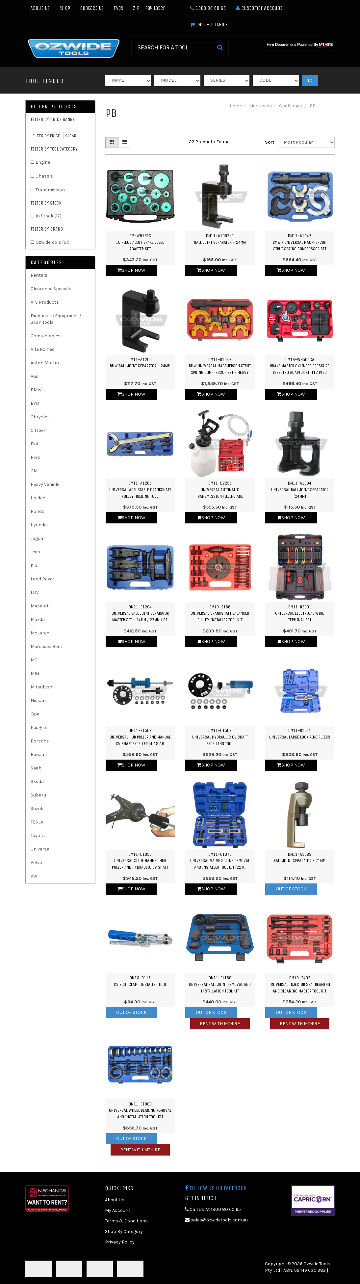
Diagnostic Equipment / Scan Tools (56, 319)
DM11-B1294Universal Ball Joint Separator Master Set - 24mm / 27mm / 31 (140, 613)
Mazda (38, 619)
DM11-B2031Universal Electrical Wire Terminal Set (299, 613)
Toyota (38, 835)
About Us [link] (114, 1200)
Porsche (40, 741)
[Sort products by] (306, 142)
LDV (35, 592)
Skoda (37, 781)
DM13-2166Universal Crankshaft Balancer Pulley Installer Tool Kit (220, 613)
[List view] (124, 142)
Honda (37, 511)
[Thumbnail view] (111, 142)
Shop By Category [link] (124, 1231)
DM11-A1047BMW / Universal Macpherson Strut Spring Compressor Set (299, 242)
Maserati (40, 606)
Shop (65, 8)
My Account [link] (117, 1210)
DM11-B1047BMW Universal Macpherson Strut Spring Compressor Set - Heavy (220, 366)
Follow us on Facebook (215, 1188)
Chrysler (40, 417)
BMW (36, 390)
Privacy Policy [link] (120, 1242)
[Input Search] (172, 47)
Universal (41, 849)
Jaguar (38, 538)
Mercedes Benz (47, 646)
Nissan (38, 700)
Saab (36, 768)
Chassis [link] (44, 176)
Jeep (35, 552)
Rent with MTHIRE (220, 1023)
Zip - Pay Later (149, 8)
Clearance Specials (51, 289)
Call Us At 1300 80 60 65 (213, 1209)
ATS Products (45, 302)
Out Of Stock (291, 889)
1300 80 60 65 (208, 8)
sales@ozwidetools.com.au (216, 1220)
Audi (35, 376)
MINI (35, 673)
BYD (35, 403)
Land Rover (42, 579)
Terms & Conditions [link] (126, 1221)
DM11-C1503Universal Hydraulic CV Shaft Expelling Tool (220, 737)
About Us (40, 8)
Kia (34, 565)
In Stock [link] (49, 216)
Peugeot (39, 727)
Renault (39, 754)
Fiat (35, 444)
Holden (38, 498)
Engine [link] (43, 162)
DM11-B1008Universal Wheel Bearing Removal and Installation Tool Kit (140, 1110)
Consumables (46, 336)
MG (34, 660)
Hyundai (39, 525)
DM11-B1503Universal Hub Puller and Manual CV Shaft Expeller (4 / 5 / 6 (140, 737)
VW (34, 876)
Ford (35, 457)
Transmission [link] (50, 190)
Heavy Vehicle (45, 484)
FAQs (118, 8)
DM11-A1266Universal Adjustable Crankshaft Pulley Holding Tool (140, 489)
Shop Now (131, 270)
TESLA (37, 822)
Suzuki (37, 808)
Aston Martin (45, 363)
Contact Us (92, 8)
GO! (310, 80)
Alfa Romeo (43, 349)
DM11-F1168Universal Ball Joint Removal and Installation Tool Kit (220, 984)
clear (70, 135)
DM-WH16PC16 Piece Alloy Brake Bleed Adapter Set (140, 242)
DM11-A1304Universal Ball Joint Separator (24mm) (299, 489)
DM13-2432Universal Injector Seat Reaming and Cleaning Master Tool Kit (300, 984)
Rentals (39, 275)
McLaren (40, 633)
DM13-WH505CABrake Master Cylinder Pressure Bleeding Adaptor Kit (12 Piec (299, 366)
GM (34, 471)
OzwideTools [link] (52, 242)
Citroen (38, 430)
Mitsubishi (42, 687)
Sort (269, 142)
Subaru (38, 795)
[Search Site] (220, 47)
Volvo (36, 862)
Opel (35, 714)
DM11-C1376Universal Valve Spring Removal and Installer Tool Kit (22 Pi (220, 860)
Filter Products (54, 107)
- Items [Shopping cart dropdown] (209, 24)
